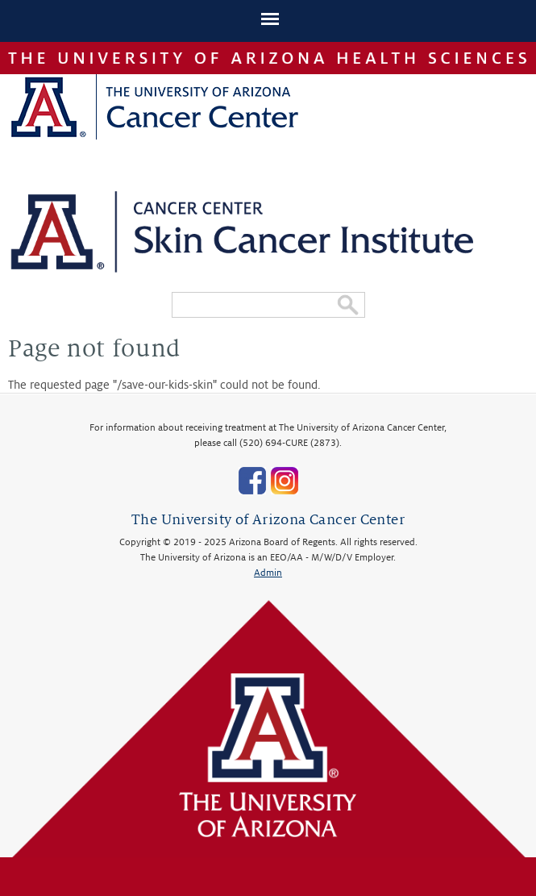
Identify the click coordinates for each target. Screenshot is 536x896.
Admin (268, 573)
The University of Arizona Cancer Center (268, 519)
